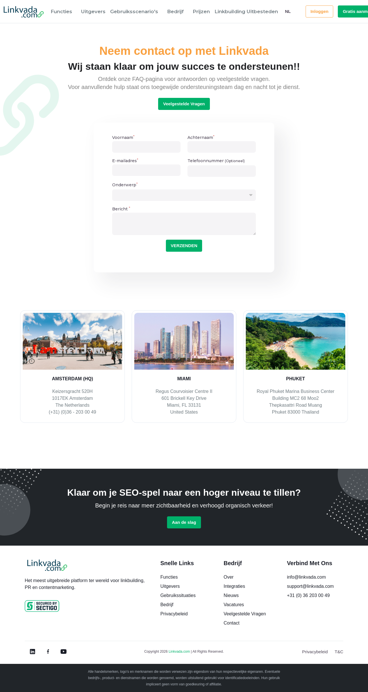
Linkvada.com (179, 652)
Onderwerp (125, 184)
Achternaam (200, 137)
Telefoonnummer (216, 160)
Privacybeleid (315, 651)
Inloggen (319, 11)
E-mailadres (125, 160)
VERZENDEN (184, 245)
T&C (339, 651)
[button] (63, 11)
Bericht (121, 209)
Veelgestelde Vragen (184, 103)
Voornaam (123, 137)
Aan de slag (184, 522)
